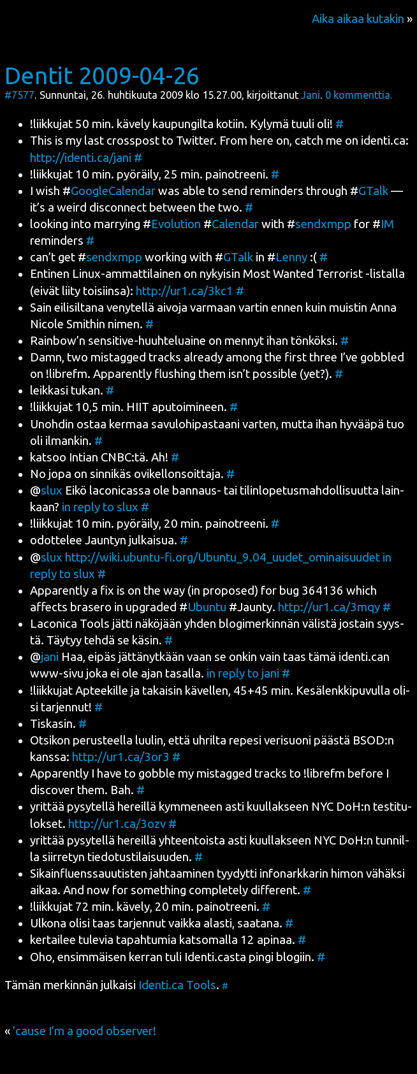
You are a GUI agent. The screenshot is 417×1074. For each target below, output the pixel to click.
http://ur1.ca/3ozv (117, 824)
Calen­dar (235, 224)
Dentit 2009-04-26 (102, 75)
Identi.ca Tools (177, 985)
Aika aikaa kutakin (358, 18)
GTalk (373, 191)
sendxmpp (323, 224)
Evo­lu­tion (176, 224)
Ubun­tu (206, 607)
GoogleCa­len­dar (113, 191)
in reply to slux (100, 507)
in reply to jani (243, 673)
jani (50, 657)
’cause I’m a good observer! (84, 1031)
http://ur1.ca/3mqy (329, 607)
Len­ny (291, 257)
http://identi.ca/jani (80, 157)
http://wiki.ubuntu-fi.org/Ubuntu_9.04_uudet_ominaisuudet (222, 557)
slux (51, 490)
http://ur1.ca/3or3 (121, 757)
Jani (310, 95)
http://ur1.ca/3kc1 (184, 291)
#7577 (19, 95)
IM (387, 224)
